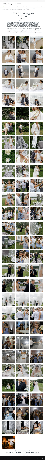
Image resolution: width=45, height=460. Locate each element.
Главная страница (5, 9)
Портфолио (10, 9)
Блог (3, 0)
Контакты (32, 8)
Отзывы (6, 0)
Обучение (27, 8)
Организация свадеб (15, 9)
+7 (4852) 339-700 (17, 3)
